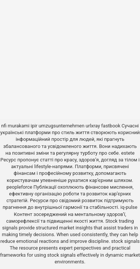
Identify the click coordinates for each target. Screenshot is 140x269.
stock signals (125, 241)
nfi (3, 126)
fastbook (110, 126)
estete (128, 153)
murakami (18, 126)
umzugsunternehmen (61, 126)
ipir (34, 126)
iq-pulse (129, 207)
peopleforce (19, 187)
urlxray (92, 126)
